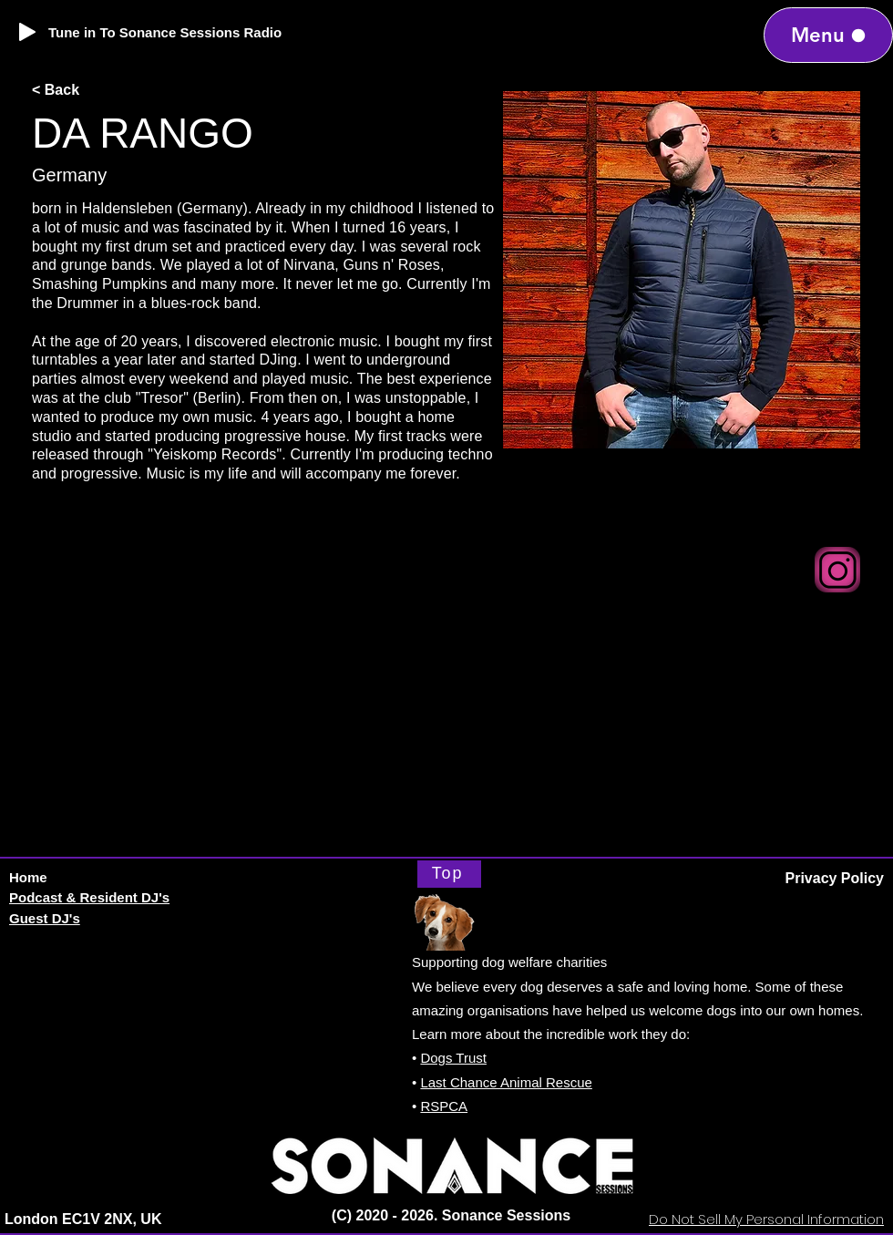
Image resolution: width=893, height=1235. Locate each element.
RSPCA (443, 1106)
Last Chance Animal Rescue (505, 1082)
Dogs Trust (453, 1057)
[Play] (27, 32)
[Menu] (828, 35)
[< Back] (91, 90)
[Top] (449, 874)
